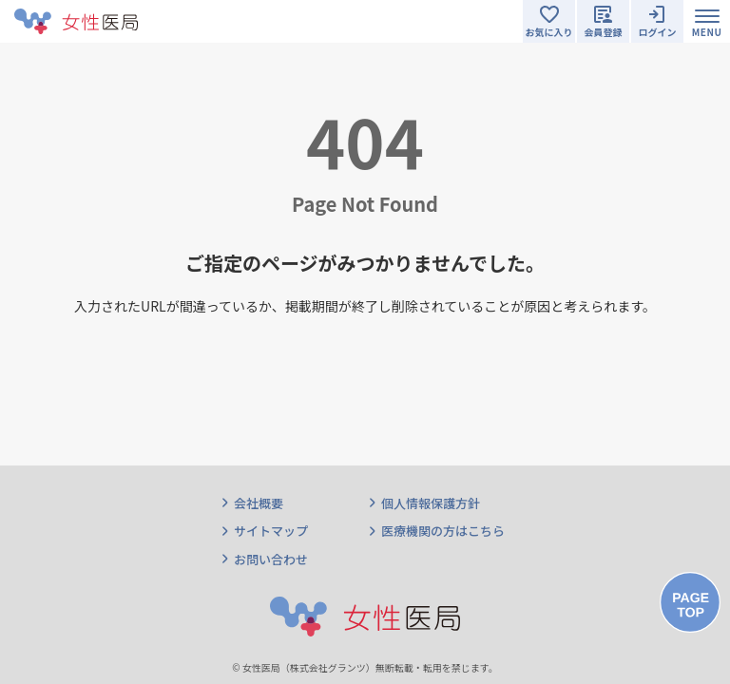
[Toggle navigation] (706, 22)
